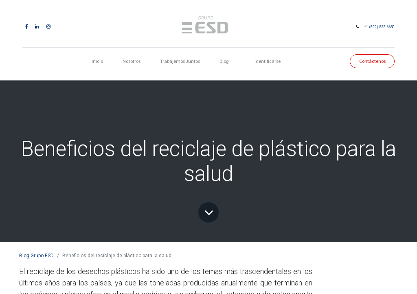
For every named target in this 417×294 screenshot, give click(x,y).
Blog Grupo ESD (36, 255)
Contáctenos (369, 61)
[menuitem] (97, 61)
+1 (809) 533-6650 (377, 26)
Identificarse (268, 61)
